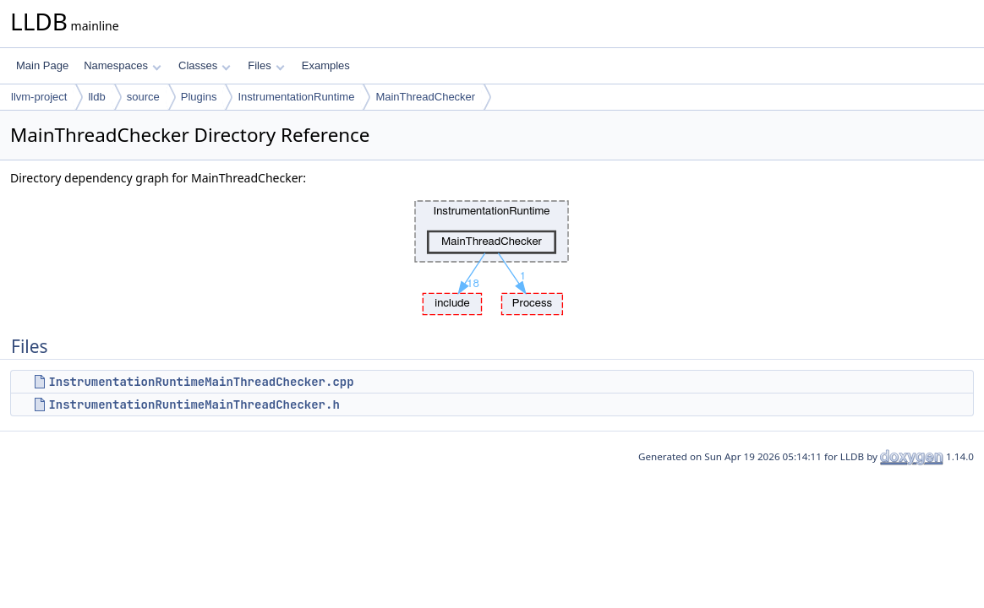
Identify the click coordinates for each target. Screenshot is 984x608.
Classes (204, 65)
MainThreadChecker (425, 96)
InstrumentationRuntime (296, 96)
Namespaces (122, 65)
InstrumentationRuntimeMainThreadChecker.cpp (200, 381)
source (143, 96)
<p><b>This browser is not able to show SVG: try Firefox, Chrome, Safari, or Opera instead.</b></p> (492, 253)
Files (266, 65)
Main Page (42, 65)
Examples (326, 65)
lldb (96, 96)
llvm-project (39, 96)
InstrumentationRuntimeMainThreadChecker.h (193, 404)
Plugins (199, 96)
